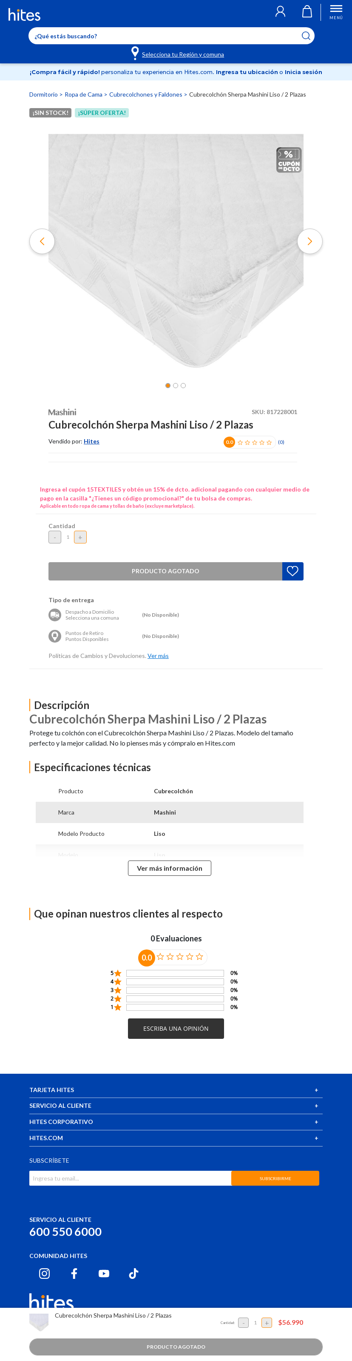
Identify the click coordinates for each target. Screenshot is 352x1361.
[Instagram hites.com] (44, 1273)
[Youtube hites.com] (104, 1273)
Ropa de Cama (84, 94)
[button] (280, 12)
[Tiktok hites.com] (133, 1273)
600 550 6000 (65, 1231)
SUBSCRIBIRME (275, 1178)
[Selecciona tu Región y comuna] (178, 52)
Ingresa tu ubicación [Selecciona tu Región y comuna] (247, 72)
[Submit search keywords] (311, 35)
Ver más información (169, 868)
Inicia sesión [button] (303, 72)
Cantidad (61, 525)
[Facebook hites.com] (74, 1273)
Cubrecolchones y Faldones (146, 94)
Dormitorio (44, 94)
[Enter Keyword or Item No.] (171, 35)
